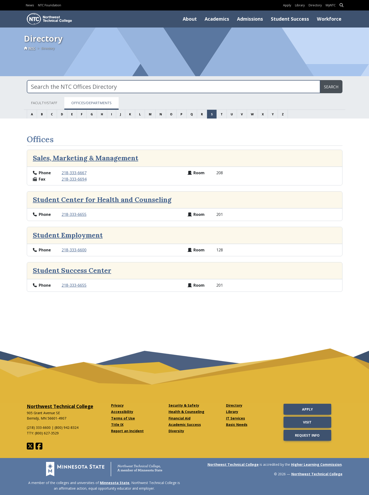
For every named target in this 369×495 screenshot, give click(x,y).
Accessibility (122, 411)
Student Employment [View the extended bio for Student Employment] (68, 235)
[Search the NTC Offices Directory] (173, 86)
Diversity (176, 431)
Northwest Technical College (60, 406)
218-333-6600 (74, 250)
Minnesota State (114, 482)
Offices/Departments (91, 103)
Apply (287, 5)
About (190, 19)
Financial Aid (179, 418)
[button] (341, 5)
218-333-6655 (74, 214)
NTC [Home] (29, 48)
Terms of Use (123, 418)
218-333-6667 (74, 172)
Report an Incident (127, 431)
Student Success (290, 19)
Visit (307, 422)
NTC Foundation (49, 5)
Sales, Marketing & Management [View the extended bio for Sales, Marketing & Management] (85, 158)
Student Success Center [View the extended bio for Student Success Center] (72, 270)
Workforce (329, 19)
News (30, 5)
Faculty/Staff (44, 103)
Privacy (117, 405)
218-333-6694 (74, 179)
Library (300, 5)
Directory (315, 5)
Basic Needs (236, 424)
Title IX (117, 424)
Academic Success (185, 424)
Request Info (307, 435)
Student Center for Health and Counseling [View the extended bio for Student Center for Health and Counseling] (102, 199)
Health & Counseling (186, 411)
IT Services (235, 418)
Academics (217, 19)
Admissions (250, 19)
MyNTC (331, 5)
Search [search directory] (331, 87)
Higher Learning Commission (316, 464)
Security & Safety (184, 405)
